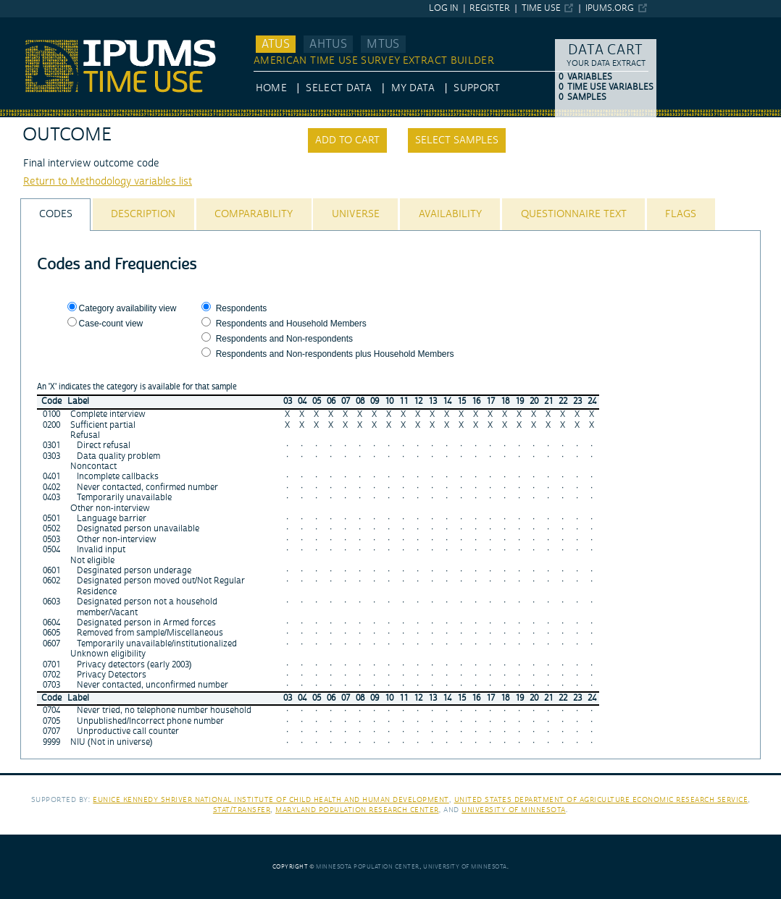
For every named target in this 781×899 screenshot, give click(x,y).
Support (476, 88)
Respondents (241, 308)
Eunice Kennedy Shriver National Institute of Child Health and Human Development (271, 799)
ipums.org (609, 8)
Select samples (456, 140)
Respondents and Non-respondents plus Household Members (335, 354)
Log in (444, 8)
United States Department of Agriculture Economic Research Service (601, 799)
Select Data (339, 88)
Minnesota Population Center (367, 867)
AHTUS (328, 44)
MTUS (383, 44)
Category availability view (128, 308)
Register (489, 8)
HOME (271, 88)
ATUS (276, 44)
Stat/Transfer (241, 809)
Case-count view (111, 323)
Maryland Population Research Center (357, 809)
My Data (413, 88)
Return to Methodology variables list (107, 181)
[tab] (55, 214)
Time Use (541, 8)
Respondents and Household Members (291, 323)
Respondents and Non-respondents (284, 339)
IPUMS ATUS (29, 23)
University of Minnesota (514, 809)
